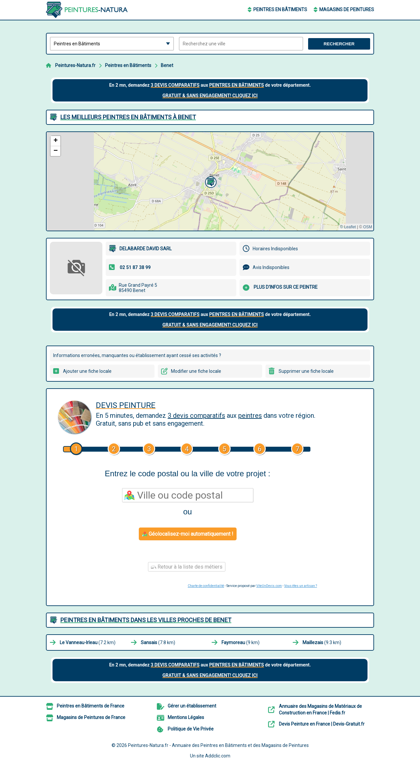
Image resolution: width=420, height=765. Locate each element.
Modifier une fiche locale (196, 371)
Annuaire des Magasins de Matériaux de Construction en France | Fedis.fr (320, 709)
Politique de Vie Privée (191, 728)
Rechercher (339, 43)
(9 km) (240, 642)
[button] (210, 181)
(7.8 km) (158, 642)
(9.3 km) (322, 642)
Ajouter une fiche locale (87, 371)
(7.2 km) (88, 642)
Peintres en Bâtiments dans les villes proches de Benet (145, 620)
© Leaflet (348, 227)
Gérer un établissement (192, 706)
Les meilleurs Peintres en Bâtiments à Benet (128, 117)
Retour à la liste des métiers (186, 567)
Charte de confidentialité (206, 586)
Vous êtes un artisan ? (300, 586)
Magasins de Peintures (346, 9)
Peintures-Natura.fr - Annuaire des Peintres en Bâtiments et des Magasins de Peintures (218, 745)
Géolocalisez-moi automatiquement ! (187, 534)
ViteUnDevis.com (269, 586)
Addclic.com (217, 755)
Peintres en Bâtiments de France (90, 706)
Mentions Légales (186, 717)
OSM (367, 227)
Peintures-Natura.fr (75, 65)
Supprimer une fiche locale (306, 371)
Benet (167, 65)
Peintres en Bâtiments (280, 9)
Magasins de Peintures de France (91, 717)
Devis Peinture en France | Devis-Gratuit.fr (322, 724)
